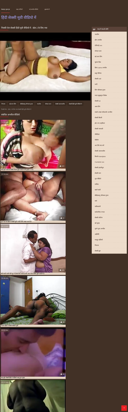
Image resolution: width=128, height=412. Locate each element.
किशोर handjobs (100, 158)
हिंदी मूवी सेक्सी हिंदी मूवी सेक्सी (48, 391)
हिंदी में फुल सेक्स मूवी (49, 403)
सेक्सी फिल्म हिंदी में (60, 399)
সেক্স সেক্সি (59, 395)
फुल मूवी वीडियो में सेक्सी (21, 380)
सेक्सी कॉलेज (98, 219)
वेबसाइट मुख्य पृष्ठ (5, 9)
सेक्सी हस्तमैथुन (99, 169)
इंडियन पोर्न (5, 407)
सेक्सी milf (98, 80)
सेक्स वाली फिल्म (105, 403)
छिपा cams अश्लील (101, 69)
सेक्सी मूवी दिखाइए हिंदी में (58, 381)
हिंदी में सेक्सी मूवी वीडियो (64, 393)
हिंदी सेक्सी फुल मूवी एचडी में (60, 387)
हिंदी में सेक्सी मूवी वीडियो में (13, 387)
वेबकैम (97, 141)
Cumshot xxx (99, 163)
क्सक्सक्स (101, 405)
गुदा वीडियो (98, 180)
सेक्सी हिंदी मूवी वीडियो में (75, 105)
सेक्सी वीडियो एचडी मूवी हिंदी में (13, 384)
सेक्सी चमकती (99, 130)
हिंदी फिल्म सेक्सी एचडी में (111, 384)
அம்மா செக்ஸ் (7, 399)
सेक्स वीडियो (21, 403)
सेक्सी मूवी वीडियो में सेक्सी (20, 383)
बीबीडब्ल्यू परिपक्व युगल (101, 197)
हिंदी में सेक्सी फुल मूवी (68, 385)
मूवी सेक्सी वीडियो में (27, 395)
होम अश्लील (98, 41)
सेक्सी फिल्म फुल (78, 403)
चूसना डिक (98, 64)
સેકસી (81, 391)
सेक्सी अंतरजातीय (100, 152)
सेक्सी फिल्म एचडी (76, 399)
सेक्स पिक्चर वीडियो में (65, 401)
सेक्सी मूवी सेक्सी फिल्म (32, 405)
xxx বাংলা (115, 401)
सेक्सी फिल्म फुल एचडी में (18, 381)
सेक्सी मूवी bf (97, 393)
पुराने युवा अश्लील (100, 230)
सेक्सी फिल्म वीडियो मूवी (101, 401)
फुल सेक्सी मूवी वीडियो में (35, 380)
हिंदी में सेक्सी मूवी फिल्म (107, 385)
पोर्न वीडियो (38, 397)
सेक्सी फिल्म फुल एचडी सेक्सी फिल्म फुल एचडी (18, 393)
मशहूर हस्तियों (99, 241)
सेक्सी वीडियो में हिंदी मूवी (43, 384)
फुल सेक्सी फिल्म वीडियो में (113, 393)
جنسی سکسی (29, 391)
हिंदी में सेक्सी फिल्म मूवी (55, 385)
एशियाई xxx (98, 47)
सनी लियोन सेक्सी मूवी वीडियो (11, 391)
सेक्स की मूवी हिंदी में (103, 380)
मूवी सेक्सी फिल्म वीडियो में (74, 380)
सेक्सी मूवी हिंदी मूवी (77, 395)
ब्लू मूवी (66, 395)
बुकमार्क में (47, 9)
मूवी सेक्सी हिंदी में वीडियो (89, 380)
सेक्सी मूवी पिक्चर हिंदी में (87, 381)
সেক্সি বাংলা (66, 397)
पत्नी (96, 86)
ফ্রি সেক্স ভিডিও (27, 397)
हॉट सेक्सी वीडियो (65, 403)
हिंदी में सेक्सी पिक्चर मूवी (41, 385)
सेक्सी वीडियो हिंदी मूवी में (57, 384)
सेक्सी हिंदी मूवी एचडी (107, 399)
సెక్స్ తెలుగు (40, 393)
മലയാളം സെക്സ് (18, 407)
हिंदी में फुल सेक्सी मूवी (27, 385)
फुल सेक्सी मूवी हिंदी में (48, 380)
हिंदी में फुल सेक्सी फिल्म (14, 385)
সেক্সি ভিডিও (55, 397)
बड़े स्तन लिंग (98, 58)
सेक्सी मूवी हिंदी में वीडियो (93, 383)
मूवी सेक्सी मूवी (105, 395)
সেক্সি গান (78, 407)
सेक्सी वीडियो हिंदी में (108, 407)
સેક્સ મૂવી (87, 401)
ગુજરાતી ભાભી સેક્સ (83, 393)
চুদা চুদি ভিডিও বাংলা (69, 391)
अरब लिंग (97, 108)
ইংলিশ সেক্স (47, 399)
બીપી (88, 395)
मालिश (97, 186)
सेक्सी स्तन (98, 175)
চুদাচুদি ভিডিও (108, 391)
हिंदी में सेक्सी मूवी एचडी (93, 385)
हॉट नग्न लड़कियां (100, 125)
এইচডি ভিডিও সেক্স (92, 407)
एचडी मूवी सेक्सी (36, 399)
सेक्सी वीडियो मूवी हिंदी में (28, 384)
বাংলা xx (94, 395)
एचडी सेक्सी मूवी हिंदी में (7, 380)
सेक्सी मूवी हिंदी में (64, 383)
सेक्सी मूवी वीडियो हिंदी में (35, 383)
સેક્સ (51, 409)
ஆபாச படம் (15, 409)
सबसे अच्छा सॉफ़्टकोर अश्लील (103, 114)
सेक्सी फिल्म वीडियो (80, 397)
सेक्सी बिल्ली (98, 119)
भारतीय (97, 36)
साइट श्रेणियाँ (19, 9)
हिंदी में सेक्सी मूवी (80, 385)
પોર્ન (95, 405)
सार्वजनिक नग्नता (100, 213)
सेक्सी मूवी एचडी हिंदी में (44, 381)
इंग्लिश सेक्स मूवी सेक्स (9, 395)
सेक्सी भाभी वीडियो (22, 399)
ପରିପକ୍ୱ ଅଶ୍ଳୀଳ (91, 399)
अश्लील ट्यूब (115, 395)
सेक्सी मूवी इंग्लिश (33, 403)
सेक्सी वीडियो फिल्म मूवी (45, 395)
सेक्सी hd (97, 102)
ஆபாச (46, 397)
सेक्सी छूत (98, 252)
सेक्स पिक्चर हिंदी (34, 407)
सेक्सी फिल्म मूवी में (31, 381)
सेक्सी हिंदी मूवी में (84, 384)
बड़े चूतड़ (97, 225)
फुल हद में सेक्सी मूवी (61, 380)
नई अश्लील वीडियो (33, 9)
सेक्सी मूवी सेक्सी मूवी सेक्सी (64, 405)
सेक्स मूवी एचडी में (114, 380)
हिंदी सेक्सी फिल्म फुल (40, 409)
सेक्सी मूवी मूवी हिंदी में (6, 383)
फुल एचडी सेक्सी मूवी (65, 407)
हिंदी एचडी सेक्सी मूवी (93, 391)
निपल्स (97, 247)
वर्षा (96, 202)
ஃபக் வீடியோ (91, 403)
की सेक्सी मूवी (47, 405)
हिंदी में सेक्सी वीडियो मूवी (45, 387)
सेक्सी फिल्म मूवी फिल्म (14, 405)
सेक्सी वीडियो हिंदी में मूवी (72, 384)
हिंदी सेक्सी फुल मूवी (49, 407)
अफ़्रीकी (97, 236)
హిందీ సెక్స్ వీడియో (113, 397)
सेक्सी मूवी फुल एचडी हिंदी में (117, 381)
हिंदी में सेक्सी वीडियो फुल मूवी (29, 387)
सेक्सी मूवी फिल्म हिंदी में (102, 381)
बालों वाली (98, 191)
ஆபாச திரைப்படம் (96, 397)
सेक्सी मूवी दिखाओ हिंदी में (73, 381)
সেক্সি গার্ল (78, 401)
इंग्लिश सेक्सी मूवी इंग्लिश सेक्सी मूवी (42, 401)
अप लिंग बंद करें (99, 147)
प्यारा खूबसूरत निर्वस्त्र (101, 97)
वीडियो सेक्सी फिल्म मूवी (19, 401)
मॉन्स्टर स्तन (98, 52)
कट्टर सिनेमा (98, 75)
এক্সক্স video (120, 391)
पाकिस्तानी (98, 208)
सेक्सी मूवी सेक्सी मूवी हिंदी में (51, 383)
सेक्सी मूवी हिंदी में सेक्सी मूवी (108, 383)
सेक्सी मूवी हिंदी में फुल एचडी (78, 383)
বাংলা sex (50, 393)
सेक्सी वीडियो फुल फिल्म (115, 405)
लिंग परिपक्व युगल (100, 91)
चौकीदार (97, 136)
